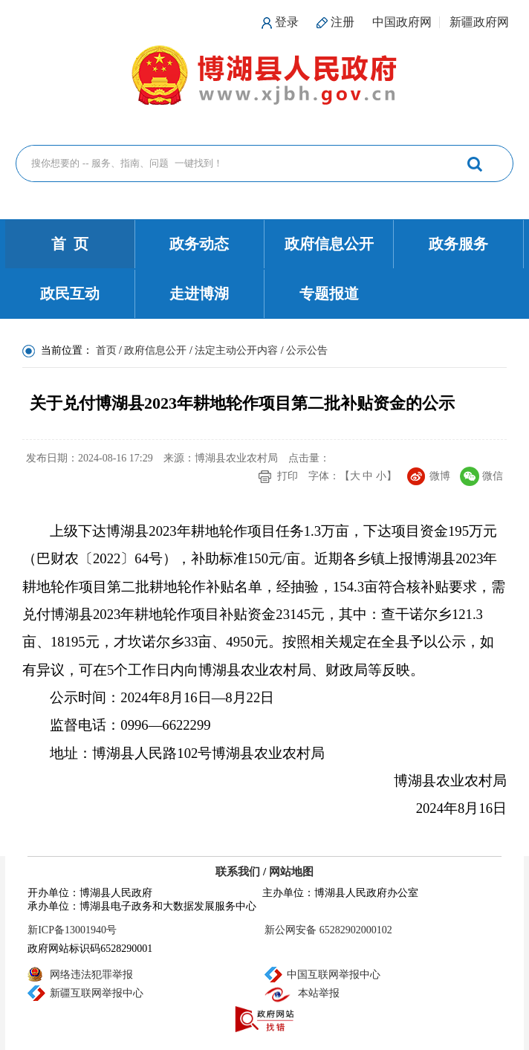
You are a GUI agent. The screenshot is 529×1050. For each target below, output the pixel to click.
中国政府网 (402, 22)
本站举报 (319, 993)
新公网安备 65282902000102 (328, 930)
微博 (439, 476)
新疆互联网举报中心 (96, 993)
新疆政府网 (479, 22)
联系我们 (237, 872)
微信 (492, 476)
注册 (342, 22)
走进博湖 (199, 293)
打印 (287, 476)
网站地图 (291, 872)
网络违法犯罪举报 (91, 974)
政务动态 (199, 244)
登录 (287, 22)
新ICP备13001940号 (72, 930)
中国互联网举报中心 (333, 974)
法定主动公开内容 (236, 350)
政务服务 (458, 244)
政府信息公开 (329, 244)
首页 (106, 350)
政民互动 (70, 293)
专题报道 (329, 293)
